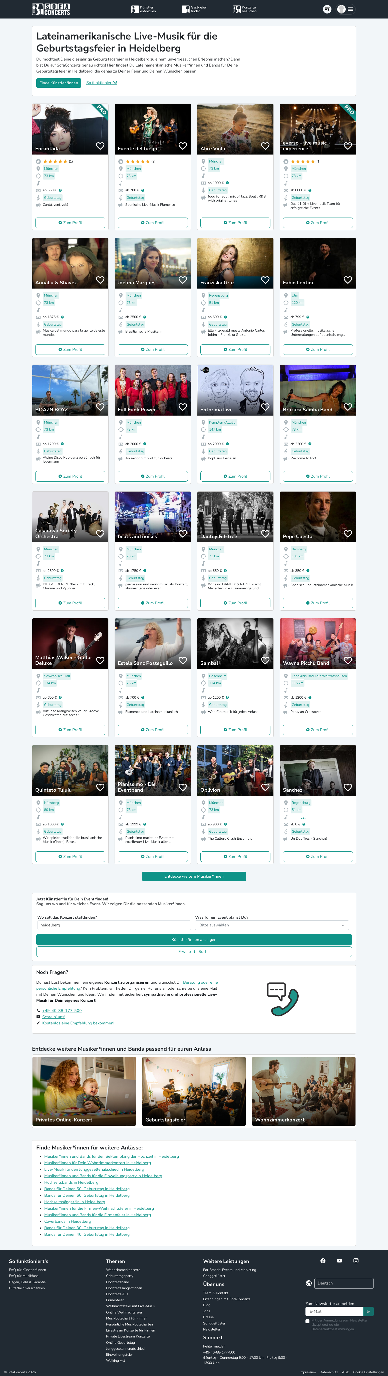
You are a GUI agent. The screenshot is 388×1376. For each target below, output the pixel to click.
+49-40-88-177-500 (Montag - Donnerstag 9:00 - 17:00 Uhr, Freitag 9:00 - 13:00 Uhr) (245, 1357)
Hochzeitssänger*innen (124, 1288)
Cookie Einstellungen (368, 1372)
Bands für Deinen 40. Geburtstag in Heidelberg (87, 1234)
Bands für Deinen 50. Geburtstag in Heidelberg (87, 1189)
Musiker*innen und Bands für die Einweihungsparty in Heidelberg (103, 1176)
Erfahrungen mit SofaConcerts (226, 1299)
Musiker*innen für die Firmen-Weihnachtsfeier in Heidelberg (99, 1208)
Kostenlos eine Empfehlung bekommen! (78, 1023)
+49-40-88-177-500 (62, 1010)
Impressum (308, 1372)
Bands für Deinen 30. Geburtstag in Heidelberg (87, 1228)
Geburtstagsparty (119, 1275)
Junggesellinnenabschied (125, 1348)
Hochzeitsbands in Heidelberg (71, 1182)
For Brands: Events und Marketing (229, 1269)
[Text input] (334, 1311)
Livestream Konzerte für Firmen (130, 1330)
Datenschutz (329, 1372)
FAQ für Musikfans (24, 1275)
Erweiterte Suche (194, 951)
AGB (345, 1372)
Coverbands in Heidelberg (67, 1221)
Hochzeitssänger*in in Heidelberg (74, 1202)
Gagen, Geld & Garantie (27, 1282)
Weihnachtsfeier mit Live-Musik (130, 1306)
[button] (345, 9)
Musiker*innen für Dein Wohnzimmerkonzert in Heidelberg (97, 1163)
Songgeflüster (214, 1275)
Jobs (206, 1311)
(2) (303, 817)
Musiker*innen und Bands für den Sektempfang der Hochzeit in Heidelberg (111, 1156)
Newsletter (211, 1329)
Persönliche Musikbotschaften (129, 1324)
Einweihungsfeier (119, 1354)
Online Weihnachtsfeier (124, 1312)
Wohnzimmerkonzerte (123, 1269)
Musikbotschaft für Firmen (126, 1318)
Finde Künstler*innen (59, 83)
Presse (208, 1317)
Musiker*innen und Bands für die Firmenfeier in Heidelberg (97, 1215)
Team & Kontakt (215, 1293)
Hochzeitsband (117, 1282)
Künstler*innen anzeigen (194, 939)
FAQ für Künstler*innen (27, 1269)
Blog (206, 1305)
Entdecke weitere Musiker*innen (194, 876)
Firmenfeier (115, 1300)
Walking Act (115, 1360)
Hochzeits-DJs (117, 1294)
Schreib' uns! (53, 1017)
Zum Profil (72, 223)
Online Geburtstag (120, 1342)
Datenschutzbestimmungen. (333, 1329)
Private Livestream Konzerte (128, 1336)
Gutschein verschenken (27, 1288)
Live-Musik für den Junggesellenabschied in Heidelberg (94, 1169)
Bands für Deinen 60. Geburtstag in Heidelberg (87, 1195)
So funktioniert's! (101, 83)
